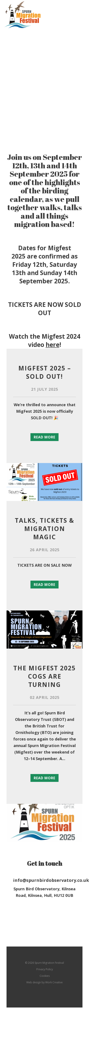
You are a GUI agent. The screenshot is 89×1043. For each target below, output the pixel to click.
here (52, 344)
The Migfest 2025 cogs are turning (44, 676)
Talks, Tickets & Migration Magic (44, 528)
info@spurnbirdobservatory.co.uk (44, 880)
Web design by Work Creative (44, 982)
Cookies (45, 976)
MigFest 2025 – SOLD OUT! (44, 372)
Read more (44, 437)
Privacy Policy (44, 969)
